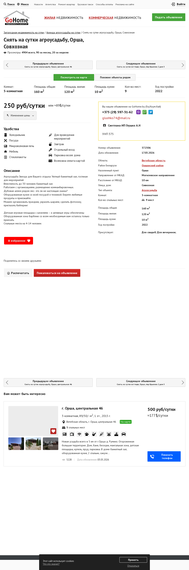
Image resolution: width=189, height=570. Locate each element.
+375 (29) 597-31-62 (117, 112)
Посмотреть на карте (74, 77)
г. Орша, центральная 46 (82, 408)
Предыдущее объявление (47, 65)
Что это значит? (51, 564)
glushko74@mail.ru (116, 118)
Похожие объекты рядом (115, 77)
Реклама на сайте (125, 4)
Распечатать (18, 273)
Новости (38, 4)
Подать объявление (168, 17)
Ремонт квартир (66, 4)
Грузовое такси (85, 4)
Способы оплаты (104, 4)
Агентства (50, 4)
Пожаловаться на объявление (57, 273)
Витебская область (153, 160)
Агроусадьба (149, 190)
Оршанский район (153, 165)
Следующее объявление (142, 65)
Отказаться (133, 565)
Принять (133, 560)
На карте (126, 421)
